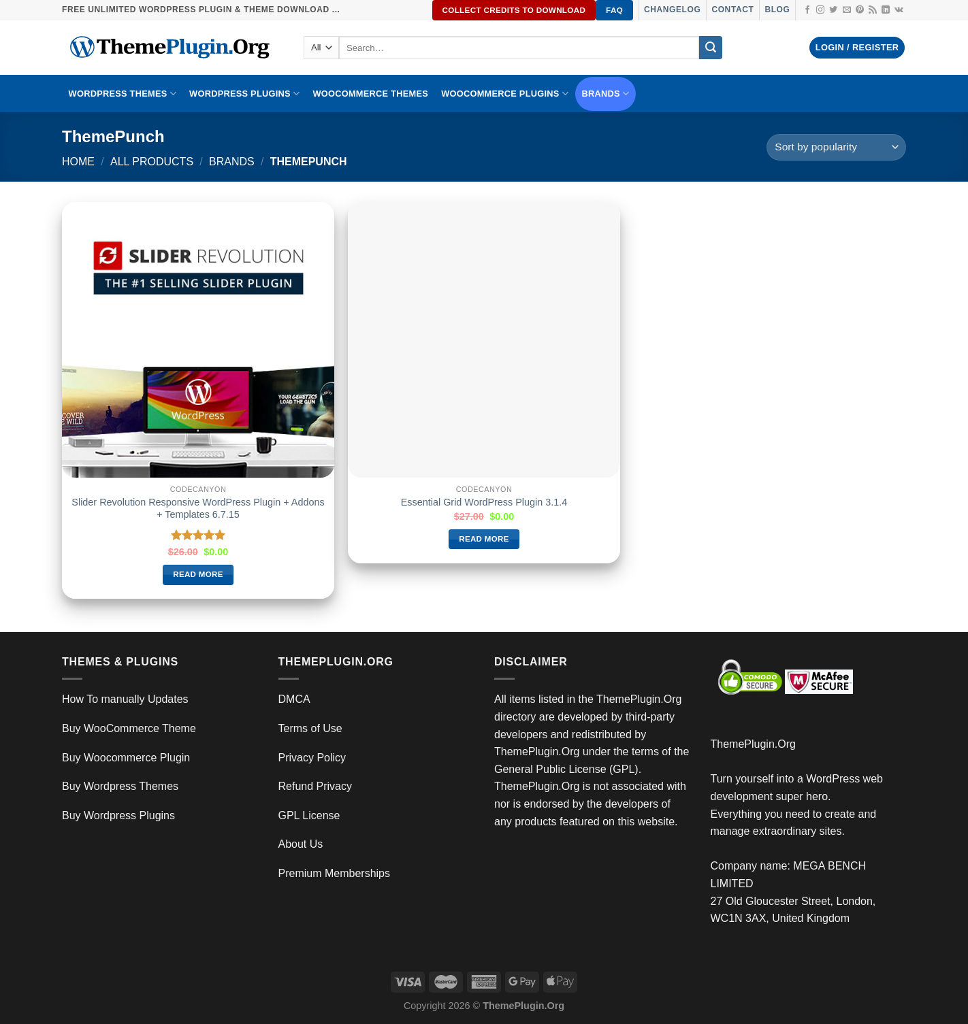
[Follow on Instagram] (820, 10)
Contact (732, 9)
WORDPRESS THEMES (122, 93)
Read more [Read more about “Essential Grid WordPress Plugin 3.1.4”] (484, 539)
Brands (232, 161)
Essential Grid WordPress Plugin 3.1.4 (484, 502)
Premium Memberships (334, 873)
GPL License (309, 815)
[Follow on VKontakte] (898, 10)
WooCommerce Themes (370, 93)
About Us (300, 844)
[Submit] (710, 47)
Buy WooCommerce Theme (129, 728)
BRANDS (606, 93)
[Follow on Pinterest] (860, 10)
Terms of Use (310, 728)
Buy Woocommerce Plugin (126, 757)
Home (78, 161)
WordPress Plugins (244, 93)
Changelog (672, 9)
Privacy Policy (312, 757)
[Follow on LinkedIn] (886, 10)
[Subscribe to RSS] (873, 10)
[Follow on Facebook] (807, 10)
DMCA (294, 699)
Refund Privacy (315, 786)
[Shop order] (836, 147)
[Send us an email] (847, 10)
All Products (151, 161)
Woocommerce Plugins (504, 93)
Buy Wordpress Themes (120, 786)
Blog (777, 9)
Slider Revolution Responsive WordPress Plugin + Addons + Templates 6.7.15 (197, 509)
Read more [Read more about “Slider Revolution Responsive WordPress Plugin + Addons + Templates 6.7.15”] (198, 574)
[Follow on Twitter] (833, 10)
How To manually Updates (125, 699)
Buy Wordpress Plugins (118, 815)
